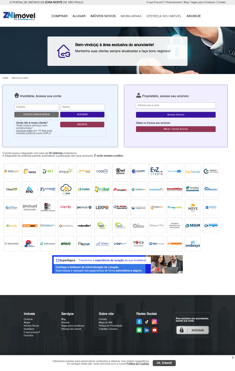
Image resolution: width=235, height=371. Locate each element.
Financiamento (173, 2)
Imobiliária (29, 329)
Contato (221, 2)
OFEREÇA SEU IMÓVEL (164, 16)
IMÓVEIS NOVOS (103, 16)
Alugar (27, 322)
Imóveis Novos (31, 326)
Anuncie (65, 322)
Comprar (28, 319)
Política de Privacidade (110, 326)
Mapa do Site (105, 322)
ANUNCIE (194, 16)
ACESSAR (82, 114)
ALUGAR (79, 16)
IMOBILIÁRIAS (131, 16)
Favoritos (28, 335)
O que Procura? (155, 2)
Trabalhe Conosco (108, 329)
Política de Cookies (137, 364)
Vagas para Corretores (203, 2)
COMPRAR (59, 16)
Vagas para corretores (72, 326)
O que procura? (32, 332)
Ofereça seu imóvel (71, 329)
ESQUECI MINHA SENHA (36, 114)
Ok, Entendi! (164, 363)
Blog (186, 2)
